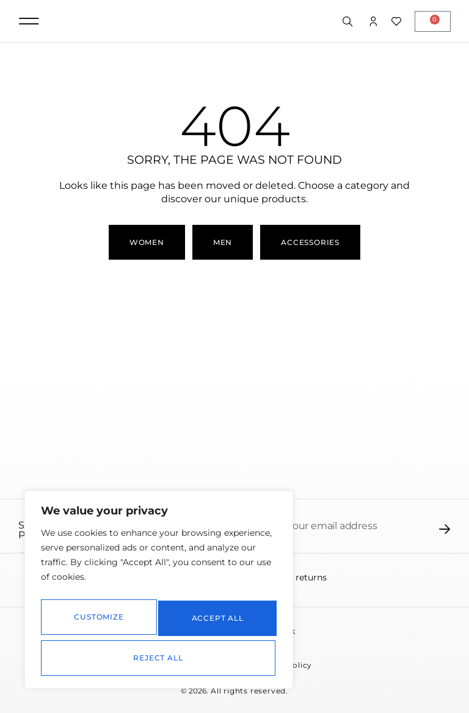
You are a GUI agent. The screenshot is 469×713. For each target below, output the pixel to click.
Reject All (215, 622)
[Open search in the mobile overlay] (349, 21)
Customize (97, 622)
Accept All (159, 657)
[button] (29, 21)
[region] (158, 595)
